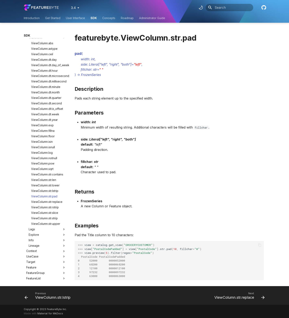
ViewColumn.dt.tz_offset (47, 66)
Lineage (47, 203)
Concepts (108, 18)
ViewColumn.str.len (43, 137)
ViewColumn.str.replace (46, 159)
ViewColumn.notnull (44, 115)
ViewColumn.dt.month (45, 49)
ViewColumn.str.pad (44, 153)
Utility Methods (46, 279)
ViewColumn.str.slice (44, 170)
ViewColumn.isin (42, 99)
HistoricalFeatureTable (41, 246)
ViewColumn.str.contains (47, 131)
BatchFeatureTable (38, 263)
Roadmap (127, 18)
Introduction (32, 18)
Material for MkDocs (50, 313)
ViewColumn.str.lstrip (44, 148)
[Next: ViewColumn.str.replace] (238, 295)
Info (47, 197)
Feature (31, 224)
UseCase (32, 213)
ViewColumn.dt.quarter (46, 55)
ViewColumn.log (42, 109)
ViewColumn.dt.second (46, 60)
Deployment (34, 252)
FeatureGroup (35, 230)
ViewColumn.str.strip (44, 175)
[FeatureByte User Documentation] (41, 7)
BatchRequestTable (39, 257)
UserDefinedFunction (40, 268)
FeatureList (33, 235)
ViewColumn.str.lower (45, 142)
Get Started (52, 18)
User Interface (75, 18)
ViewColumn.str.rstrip (45, 164)
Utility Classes (46, 274)
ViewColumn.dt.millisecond (48, 38)
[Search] (229, 7)
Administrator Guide (152, 18)
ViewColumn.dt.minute (45, 44)
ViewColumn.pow (42, 120)
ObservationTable (38, 241)
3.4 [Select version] (73, 8)
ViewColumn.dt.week (45, 71)
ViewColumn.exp (42, 82)
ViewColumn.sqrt (42, 126)
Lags (47, 186)
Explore (47, 192)
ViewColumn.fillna (43, 88)
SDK (94, 18)
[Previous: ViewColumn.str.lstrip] (48, 295)
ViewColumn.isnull (43, 104)
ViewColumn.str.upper (45, 181)
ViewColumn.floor (43, 93)
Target (30, 219)
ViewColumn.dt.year (44, 77)
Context (31, 208)
